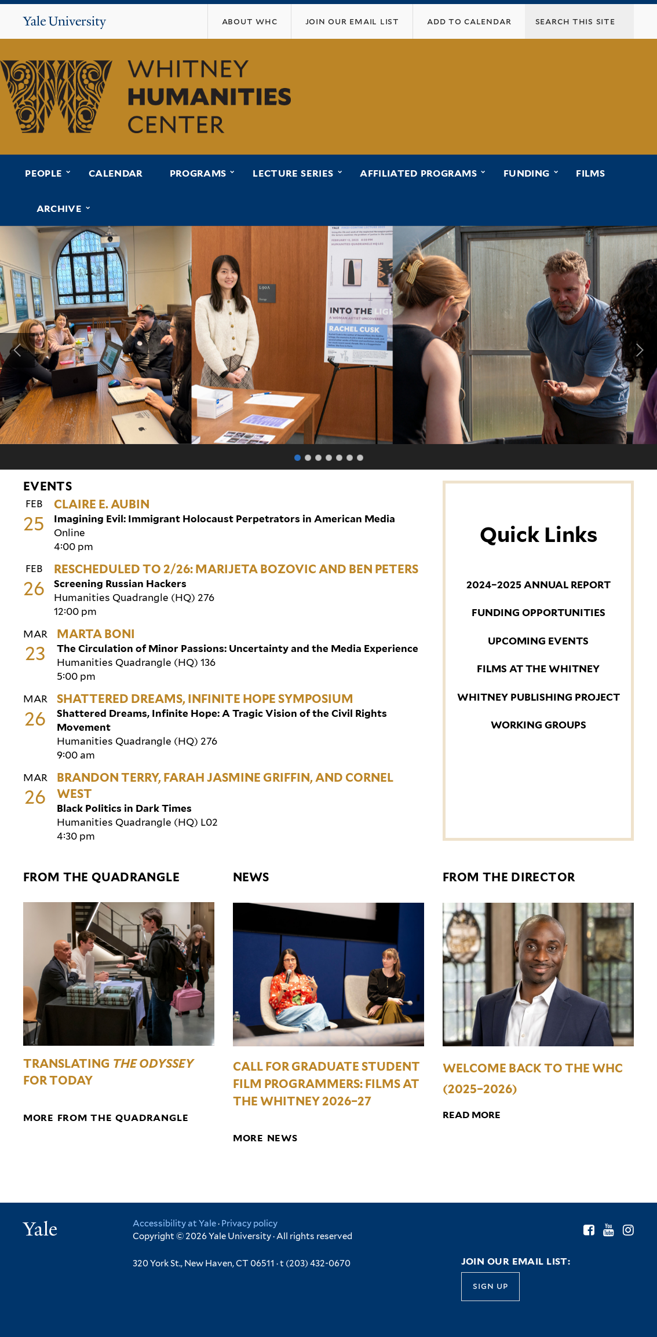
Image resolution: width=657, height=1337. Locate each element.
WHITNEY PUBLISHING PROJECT (538, 697)
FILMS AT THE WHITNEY (538, 669)
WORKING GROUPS (538, 725)
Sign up (490, 1286)
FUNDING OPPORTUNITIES (538, 612)
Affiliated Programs (418, 173)
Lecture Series (293, 173)
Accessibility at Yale (174, 1223)
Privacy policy (249, 1223)
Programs (198, 173)
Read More (472, 1114)
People (43, 173)
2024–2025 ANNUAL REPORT (538, 585)
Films (590, 173)
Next (639, 350)
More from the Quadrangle (106, 1117)
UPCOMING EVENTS (538, 641)
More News (265, 1138)
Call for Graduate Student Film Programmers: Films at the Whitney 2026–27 (326, 1084)
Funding (526, 173)
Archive (59, 208)
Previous (17, 350)
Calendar (116, 173)
